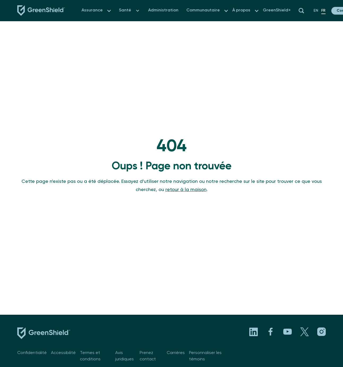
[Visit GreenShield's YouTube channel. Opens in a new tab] (287, 331)
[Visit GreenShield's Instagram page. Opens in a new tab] (321, 331)
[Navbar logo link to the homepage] (41, 10)
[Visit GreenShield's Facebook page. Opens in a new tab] (270, 331)
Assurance (92, 10)
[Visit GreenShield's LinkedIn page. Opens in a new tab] (253, 331)
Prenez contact (148, 356)
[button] (109, 10)
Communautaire (203, 10)
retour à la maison (186, 189)
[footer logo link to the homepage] (43, 334)
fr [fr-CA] (323, 10)
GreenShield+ (277, 10)
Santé (125, 10)
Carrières (176, 353)
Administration (163, 10)
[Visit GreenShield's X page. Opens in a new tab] (304, 331)
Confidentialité (32, 353)
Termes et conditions (90, 356)
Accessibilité (63, 353)
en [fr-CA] (316, 10)
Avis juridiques (124, 356)
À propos (241, 10)
